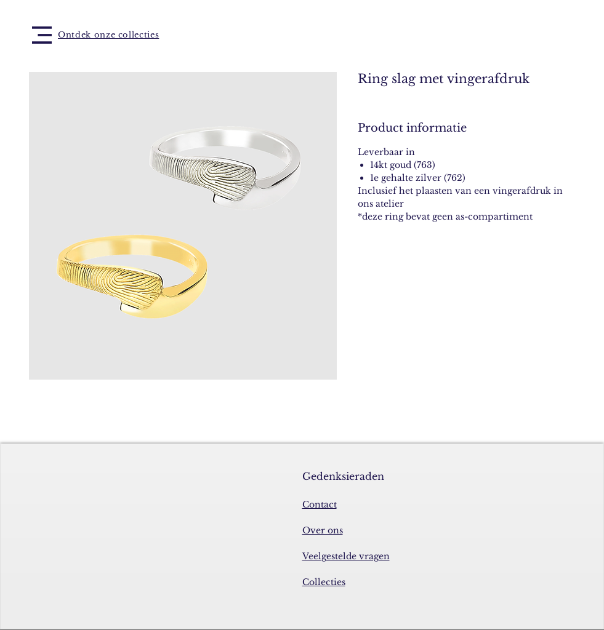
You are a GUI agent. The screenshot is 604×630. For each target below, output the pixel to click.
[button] (42, 35)
